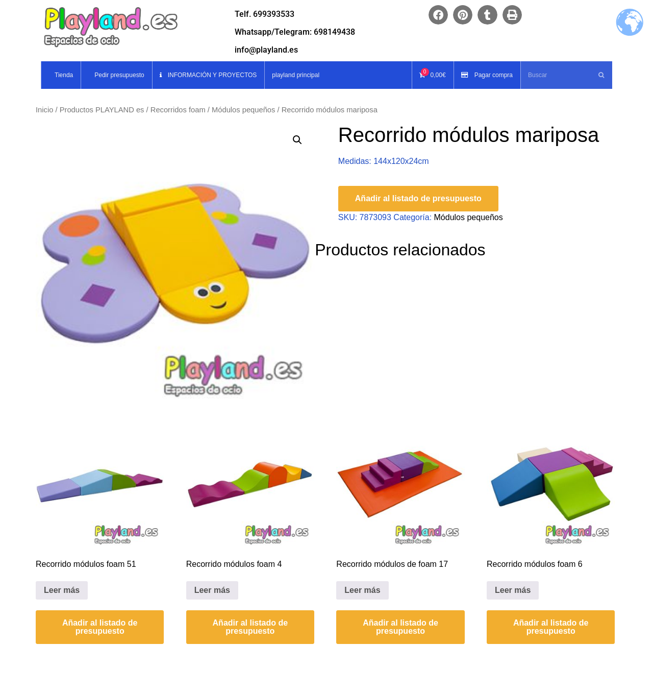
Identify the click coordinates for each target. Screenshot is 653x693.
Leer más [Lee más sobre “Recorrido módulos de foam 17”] (362, 590)
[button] (438, 15)
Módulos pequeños (243, 110)
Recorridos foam (178, 110)
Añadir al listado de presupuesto (418, 198)
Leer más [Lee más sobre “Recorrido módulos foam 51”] (62, 590)
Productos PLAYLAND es (102, 110)
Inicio (44, 110)
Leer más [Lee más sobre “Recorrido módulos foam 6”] (513, 590)
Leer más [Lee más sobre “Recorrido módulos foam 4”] (212, 590)
